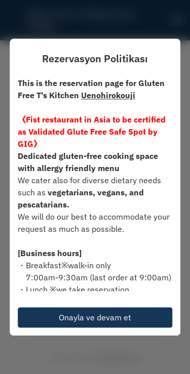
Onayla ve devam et (95, 317)
